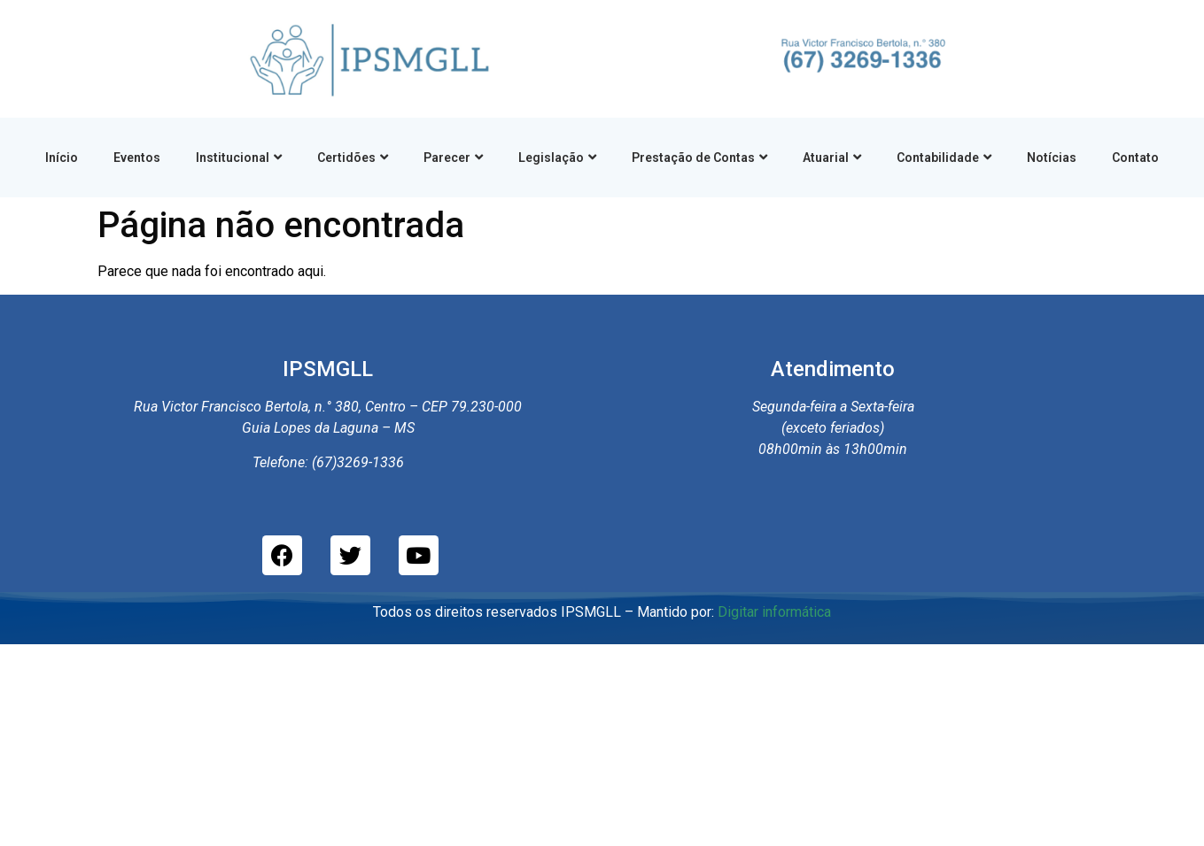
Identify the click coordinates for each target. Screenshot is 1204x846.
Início (61, 157)
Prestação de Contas (699, 157)
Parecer (453, 157)
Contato (1135, 157)
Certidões (352, 157)
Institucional (239, 157)
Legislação (557, 157)
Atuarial (832, 157)
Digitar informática (774, 612)
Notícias (1051, 157)
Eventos (136, 157)
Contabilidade (944, 157)
